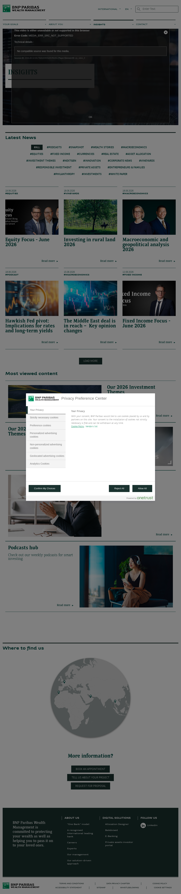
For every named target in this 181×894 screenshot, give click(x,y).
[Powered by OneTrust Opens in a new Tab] (139, 498)
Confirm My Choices (44, 488)
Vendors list (92, 426)
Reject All (119, 488)
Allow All (142, 488)
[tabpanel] (111, 420)
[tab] (46, 410)
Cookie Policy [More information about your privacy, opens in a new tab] (77, 426)
